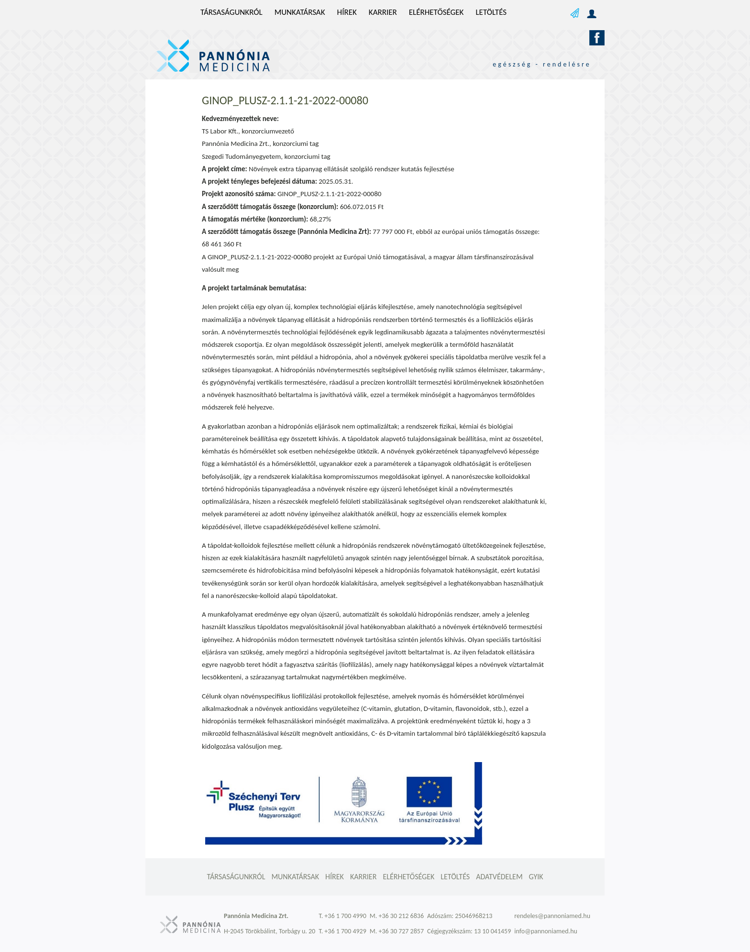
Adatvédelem (499, 876)
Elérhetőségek (436, 12)
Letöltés (491, 12)
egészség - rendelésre (542, 64)
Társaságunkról (231, 12)
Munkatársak (300, 12)
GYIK (536, 876)
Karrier (383, 12)
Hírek (347, 12)
